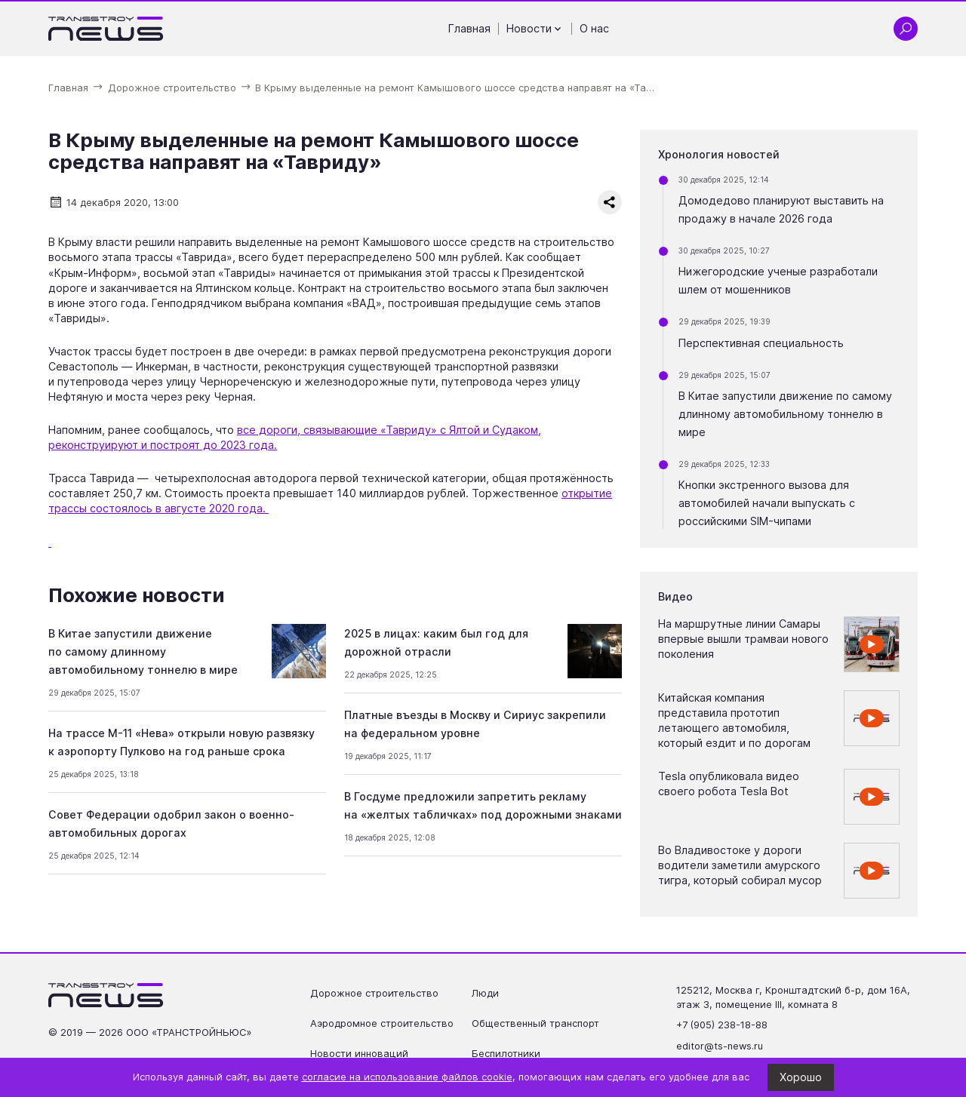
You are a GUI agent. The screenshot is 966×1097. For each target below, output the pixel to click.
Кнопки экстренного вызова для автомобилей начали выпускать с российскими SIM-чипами (766, 502)
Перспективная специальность (761, 342)
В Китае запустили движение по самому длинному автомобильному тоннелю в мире (143, 651)
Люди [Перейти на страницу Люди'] (485, 993)
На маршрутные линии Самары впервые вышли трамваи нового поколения (743, 638)
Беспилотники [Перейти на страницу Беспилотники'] (506, 1053)
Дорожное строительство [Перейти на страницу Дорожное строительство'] (374, 993)
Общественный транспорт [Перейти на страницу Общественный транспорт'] (535, 1023)
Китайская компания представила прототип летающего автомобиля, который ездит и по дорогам (734, 720)
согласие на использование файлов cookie (407, 1077)
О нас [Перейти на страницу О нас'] (594, 28)
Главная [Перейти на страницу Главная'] (469, 28)
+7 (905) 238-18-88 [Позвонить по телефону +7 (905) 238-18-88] (722, 1025)
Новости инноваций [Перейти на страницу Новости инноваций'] (359, 1053)
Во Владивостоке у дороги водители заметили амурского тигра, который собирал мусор (740, 865)
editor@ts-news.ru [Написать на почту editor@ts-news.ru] (719, 1046)
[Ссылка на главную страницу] (106, 29)
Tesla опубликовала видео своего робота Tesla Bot (728, 783)
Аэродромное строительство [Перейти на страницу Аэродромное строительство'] (382, 1023)
